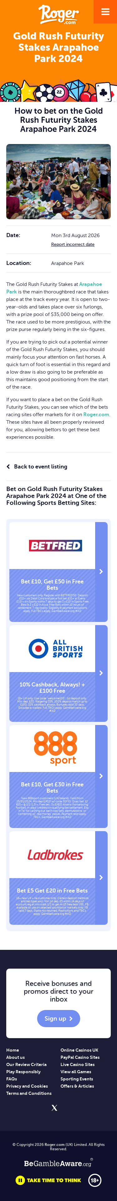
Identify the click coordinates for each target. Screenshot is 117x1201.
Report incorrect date (73, 244)
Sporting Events (77, 1078)
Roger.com (96, 414)
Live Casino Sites (78, 1064)
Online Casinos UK (79, 1050)
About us (15, 1057)
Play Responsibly (23, 1071)
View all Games (76, 1071)
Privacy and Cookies (27, 1086)
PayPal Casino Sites (80, 1057)
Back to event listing (36, 466)
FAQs (11, 1078)
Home (12, 1050)
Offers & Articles (77, 1086)
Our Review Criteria (26, 1064)
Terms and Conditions (28, 1093)
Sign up (55, 1018)
